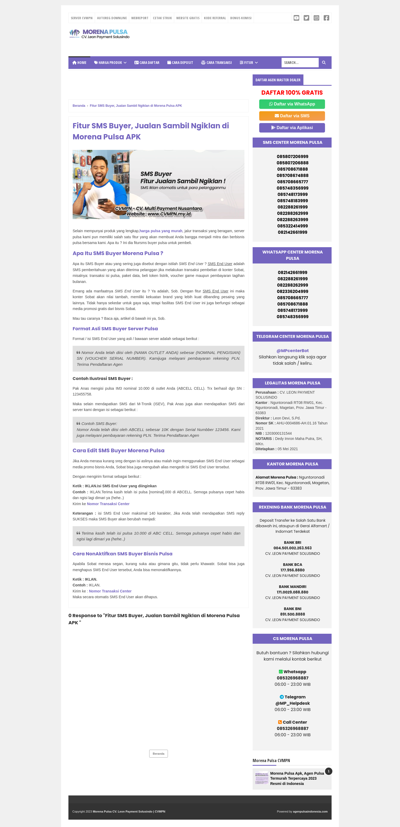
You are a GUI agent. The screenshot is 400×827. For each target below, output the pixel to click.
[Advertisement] (229, 39)
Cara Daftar (146, 62)
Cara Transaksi (216, 62)
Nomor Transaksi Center (108, 504)
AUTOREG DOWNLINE (112, 18)
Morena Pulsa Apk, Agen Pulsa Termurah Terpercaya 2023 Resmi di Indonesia (297, 778)
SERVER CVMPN (82, 18)
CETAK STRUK (162, 18)
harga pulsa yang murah (160, 231)
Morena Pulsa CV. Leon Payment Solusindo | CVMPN (129, 811)
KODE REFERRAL (215, 18)
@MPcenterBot (293, 351)
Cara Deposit (180, 62)
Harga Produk (108, 62)
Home (79, 62)
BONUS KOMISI (241, 18)
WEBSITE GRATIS (187, 18)
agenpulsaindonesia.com (310, 811)
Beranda (158, 753)
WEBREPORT (139, 18)
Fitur (246, 62)
